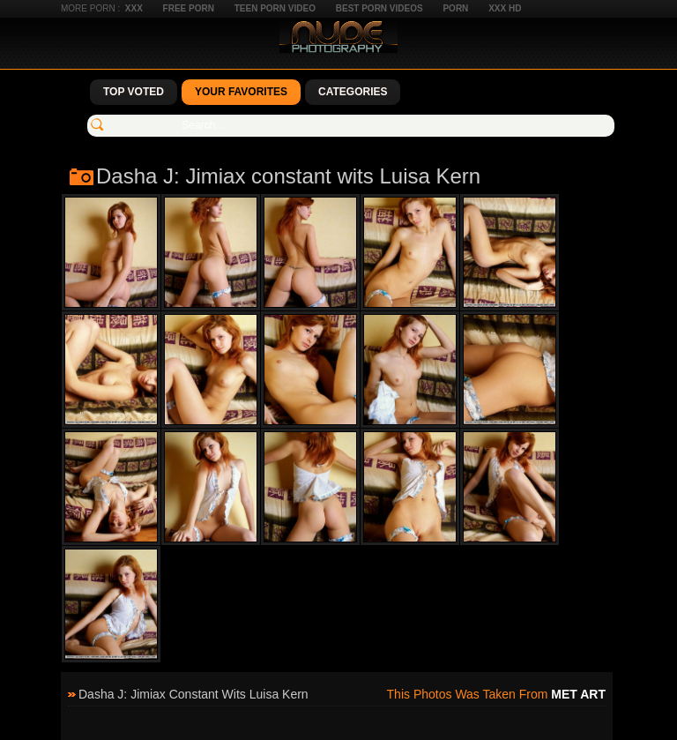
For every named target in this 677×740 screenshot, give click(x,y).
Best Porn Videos (379, 8)
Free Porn (188, 8)
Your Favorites (241, 92)
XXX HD (504, 8)
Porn (455, 8)
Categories (352, 92)
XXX (134, 8)
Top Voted (133, 92)
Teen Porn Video (275, 8)
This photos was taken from (496, 694)
